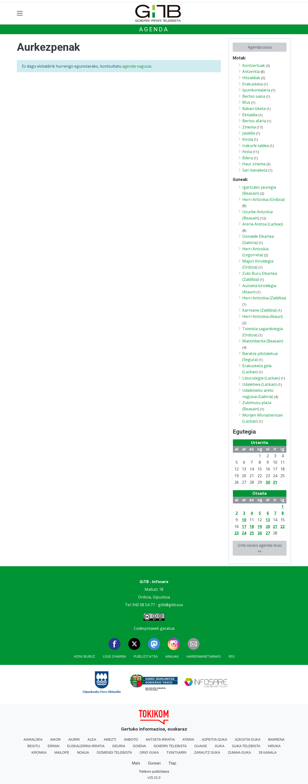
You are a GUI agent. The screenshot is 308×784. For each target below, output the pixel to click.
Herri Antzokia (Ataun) (262, 316)
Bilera (247, 158)
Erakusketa (252, 84)
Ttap (172, 763)
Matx (136, 763)
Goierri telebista (170, 746)
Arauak (172, 656)
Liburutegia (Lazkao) (261, 378)
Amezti (110, 739)
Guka (220, 746)
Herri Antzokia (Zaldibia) (264, 298)
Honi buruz (84, 656)
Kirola (247, 139)
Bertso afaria (254, 120)
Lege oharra (114, 656)
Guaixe (200, 746)
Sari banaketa (254, 170)
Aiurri (74, 739)
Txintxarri (176, 752)
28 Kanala (268, 752)
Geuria (118, 746)
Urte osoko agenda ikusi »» (259, 548)
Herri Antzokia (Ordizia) (263, 199)
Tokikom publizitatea (154, 771)
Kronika (39, 752)
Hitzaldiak (251, 77)
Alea (91, 739)
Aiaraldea (33, 739)
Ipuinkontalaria (256, 90)
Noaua (83, 752)
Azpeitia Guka (214, 739)
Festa (247, 151)
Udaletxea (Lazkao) (259, 384)
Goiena (139, 746)
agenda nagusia (136, 66)
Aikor (55, 739)
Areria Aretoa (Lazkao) (262, 224)
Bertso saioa (253, 96)
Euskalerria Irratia (85, 746)
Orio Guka (149, 752)
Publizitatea (146, 656)
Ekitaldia (249, 114)
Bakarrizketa (254, 108)
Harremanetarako (203, 656)
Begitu (33, 746)
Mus (246, 102)
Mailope (61, 752)
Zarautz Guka (207, 752)
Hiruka (274, 746)
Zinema (249, 127)
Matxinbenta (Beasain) (262, 341)
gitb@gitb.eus (170, 604)
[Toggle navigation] (20, 13)
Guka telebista (246, 746)
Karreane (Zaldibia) (259, 310)
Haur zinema (253, 164)
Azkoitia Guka (248, 739)
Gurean (154, 763)
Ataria (188, 739)
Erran (53, 746)
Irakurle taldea (255, 145)
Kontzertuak (253, 65)
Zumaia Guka (239, 752)
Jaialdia (248, 133)
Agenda (154, 29)
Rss (232, 656)
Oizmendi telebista (114, 752)
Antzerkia (251, 71)
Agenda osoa (259, 47)
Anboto (131, 739)
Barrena (276, 739)
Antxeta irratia (160, 739)
